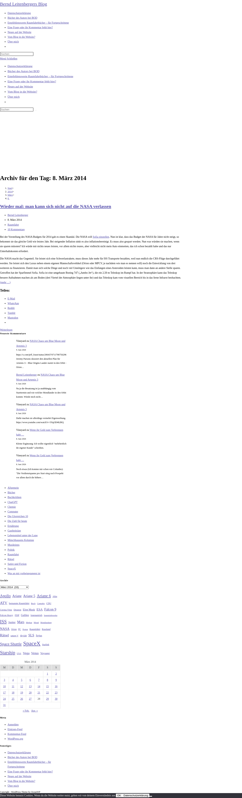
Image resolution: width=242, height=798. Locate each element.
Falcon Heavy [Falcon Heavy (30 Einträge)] (6, 615)
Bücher (11, 492)
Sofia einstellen (101, 236)
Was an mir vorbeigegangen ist (24, 573)
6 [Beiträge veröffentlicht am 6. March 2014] (30, 680)
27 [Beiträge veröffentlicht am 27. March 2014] (30, 698)
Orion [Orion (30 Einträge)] (14, 629)
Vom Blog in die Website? (22, 91)
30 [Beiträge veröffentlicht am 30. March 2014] (56, 698)
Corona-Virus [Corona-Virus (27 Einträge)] (6, 610)
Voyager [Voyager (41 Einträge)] (45, 653)
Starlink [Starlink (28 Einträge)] (45, 644)
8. (8, 198)
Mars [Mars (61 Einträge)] (20, 622)
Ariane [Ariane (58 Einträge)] (17, 596)
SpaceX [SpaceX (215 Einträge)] (31, 643)
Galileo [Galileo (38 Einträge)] (25, 615)
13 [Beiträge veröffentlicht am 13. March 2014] (30, 686)
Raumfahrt (13, 224)
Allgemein (13, 487)
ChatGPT (13, 502)
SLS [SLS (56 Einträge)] (31, 635)
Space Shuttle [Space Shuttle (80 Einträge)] (11, 644)
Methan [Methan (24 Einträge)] (29, 623)
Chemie (12, 506)
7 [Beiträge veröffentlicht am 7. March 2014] (39, 680)
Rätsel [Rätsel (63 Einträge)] (4, 635)
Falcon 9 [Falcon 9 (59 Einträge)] (50, 609)
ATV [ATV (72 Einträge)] (3, 603)
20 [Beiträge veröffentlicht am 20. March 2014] (30, 692)
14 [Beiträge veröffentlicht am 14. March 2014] (39, 686)
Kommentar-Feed (17, 734)
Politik (11, 549)
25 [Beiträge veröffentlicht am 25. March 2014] (13, 698)
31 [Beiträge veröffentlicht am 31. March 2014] (4, 705)
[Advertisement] (121, 143)
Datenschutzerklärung (20, 66)
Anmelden (13, 724)
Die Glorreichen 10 (18, 516)
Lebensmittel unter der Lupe (23, 535)
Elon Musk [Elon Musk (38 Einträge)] (29, 609)
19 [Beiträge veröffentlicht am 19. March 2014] (21, 692)
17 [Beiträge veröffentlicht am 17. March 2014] (4, 692)
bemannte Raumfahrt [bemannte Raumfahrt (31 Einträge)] (19, 603)
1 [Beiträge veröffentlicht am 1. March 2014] (47, 673)
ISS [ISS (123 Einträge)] (3, 621)
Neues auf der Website (20, 86)
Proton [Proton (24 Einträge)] (25, 629)
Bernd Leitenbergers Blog (23, 4)
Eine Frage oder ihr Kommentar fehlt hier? (32, 81)
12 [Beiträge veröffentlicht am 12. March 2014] (21, 686)
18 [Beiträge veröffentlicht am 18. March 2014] (13, 692)
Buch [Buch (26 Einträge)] (33, 603)
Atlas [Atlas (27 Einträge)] (55, 596)
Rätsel (11, 559)
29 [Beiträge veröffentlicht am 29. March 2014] (47, 698)
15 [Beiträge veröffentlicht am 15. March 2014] (47, 686)
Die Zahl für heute (17, 521)
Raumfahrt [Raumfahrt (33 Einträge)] (34, 629)
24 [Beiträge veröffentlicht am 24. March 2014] (4, 698)
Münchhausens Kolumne (21, 540)
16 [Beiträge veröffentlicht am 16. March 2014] (56, 686)
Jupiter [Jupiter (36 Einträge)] (12, 622)
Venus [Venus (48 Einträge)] (35, 653)
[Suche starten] (35, 110)
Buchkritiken (14, 497)
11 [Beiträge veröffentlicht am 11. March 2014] (13, 686)
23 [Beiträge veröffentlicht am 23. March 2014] (56, 692)
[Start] (10, 188)
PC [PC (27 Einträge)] (19, 629)
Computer (13, 511)
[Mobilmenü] (8, 58)
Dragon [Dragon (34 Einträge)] (17, 609)
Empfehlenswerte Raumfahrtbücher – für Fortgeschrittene (40, 76)
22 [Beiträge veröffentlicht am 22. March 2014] (47, 692)
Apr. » (34, 710)
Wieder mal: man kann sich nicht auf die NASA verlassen (55, 206)
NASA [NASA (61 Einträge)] (4, 629)
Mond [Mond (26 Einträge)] (36, 622)
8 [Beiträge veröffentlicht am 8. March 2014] (47, 680)
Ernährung (13, 526)
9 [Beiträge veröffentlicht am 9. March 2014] (56, 680)
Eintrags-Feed (15, 729)
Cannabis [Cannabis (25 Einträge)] (41, 603)
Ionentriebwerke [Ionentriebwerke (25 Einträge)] (50, 615)
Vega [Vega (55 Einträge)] (26, 653)
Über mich (14, 96)
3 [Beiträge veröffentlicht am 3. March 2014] (4, 680)
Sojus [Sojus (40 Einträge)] (39, 635)
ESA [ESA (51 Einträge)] (39, 609)
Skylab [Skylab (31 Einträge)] (23, 635)
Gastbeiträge (14, 530)
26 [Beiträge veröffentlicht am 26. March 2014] (21, 698)
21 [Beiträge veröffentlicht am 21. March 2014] (39, 692)
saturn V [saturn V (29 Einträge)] (15, 635)
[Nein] (150, 796)
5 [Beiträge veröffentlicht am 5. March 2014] (21, 680)
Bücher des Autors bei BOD (23, 71)
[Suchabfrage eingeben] (16, 54)
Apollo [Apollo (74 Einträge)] (5, 596)
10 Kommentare (16, 229)
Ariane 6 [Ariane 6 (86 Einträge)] (44, 596)
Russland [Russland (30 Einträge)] (46, 629)
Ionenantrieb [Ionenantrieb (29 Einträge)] (36, 615)
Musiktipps (13, 544)
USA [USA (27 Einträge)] (19, 653)
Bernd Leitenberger (18, 215)
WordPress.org (15, 738)
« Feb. (26, 710)
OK (119, 795)
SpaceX (12, 568)
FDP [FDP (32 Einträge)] (17, 615)
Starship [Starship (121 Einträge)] (7, 652)
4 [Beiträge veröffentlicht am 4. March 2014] (13, 680)
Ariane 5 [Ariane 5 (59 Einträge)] (29, 596)
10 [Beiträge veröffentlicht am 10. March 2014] (4, 686)
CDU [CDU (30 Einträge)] (48, 603)
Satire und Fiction (17, 564)
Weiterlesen (6, 329)
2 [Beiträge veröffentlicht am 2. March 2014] (56, 673)
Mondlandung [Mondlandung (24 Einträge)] (46, 623)
